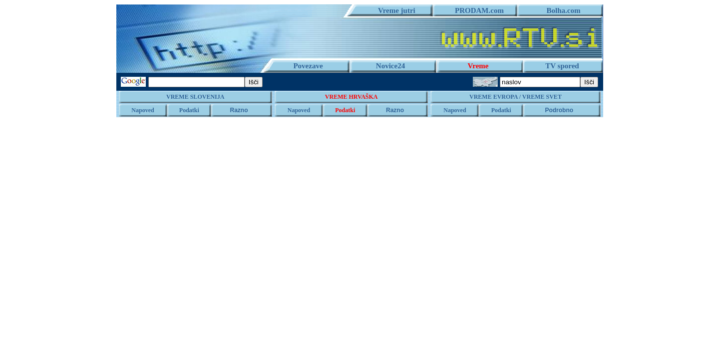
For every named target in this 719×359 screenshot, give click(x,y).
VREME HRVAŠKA (351, 96)
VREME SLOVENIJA (195, 96)
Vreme (478, 66)
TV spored (562, 66)
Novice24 (390, 66)
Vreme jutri (392, 10)
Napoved (142, 110)
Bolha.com (560, 10)
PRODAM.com (475, 10)
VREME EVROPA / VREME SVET (515, 96)
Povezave (308, 66)
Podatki (189, 110)
